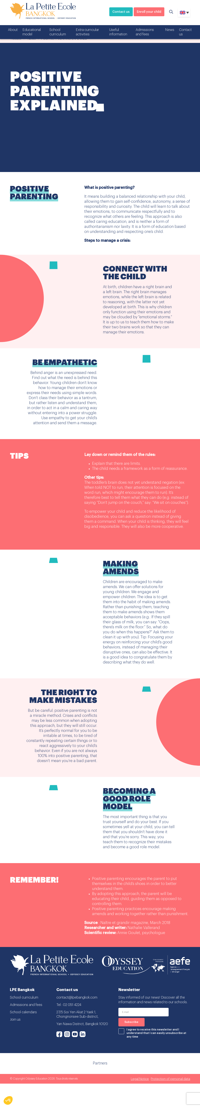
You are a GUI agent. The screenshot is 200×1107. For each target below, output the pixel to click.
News (169, 30)
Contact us (121, 11)
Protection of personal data (170, 1079)
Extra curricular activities (87, 32)
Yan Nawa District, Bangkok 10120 (82, 1024)
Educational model (31, 32)
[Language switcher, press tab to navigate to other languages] (184, 12)
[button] (8, 1100)
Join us (15, 1019)
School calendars (23, 1012)
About (13, 30)
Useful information (118, 32)
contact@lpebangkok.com (76, 997)
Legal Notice (140, 1079)
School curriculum (57, 32)
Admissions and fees (145, 32)
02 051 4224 (72, 1005)
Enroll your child (149, 11)
